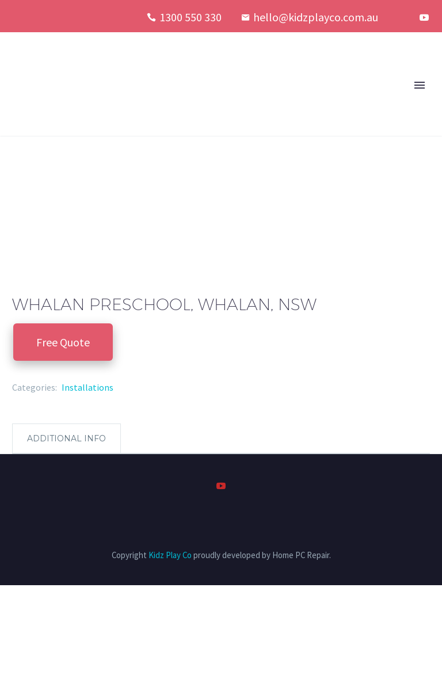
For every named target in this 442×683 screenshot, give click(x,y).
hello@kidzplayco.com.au (315, 17)
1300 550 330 (190, 17)
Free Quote (63, 342)
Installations (87, 387)
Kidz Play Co (170, 555)
